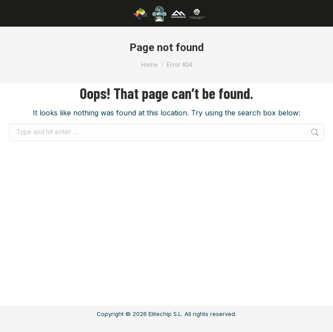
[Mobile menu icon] (18, 13)
